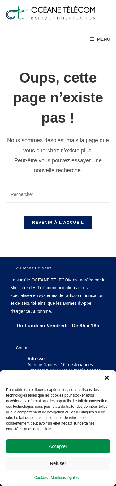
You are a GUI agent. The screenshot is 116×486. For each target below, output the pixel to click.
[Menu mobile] (100, 39)
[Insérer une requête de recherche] (58, 195)
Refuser (58, 463)
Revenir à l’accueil (58, 222)
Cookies (41, 477)
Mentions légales (65, 477)
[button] (107, 378)
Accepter (58, 446)
